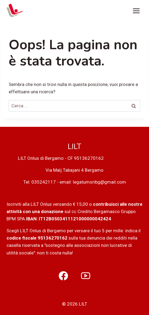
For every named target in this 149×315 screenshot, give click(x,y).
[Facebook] (63, 276)
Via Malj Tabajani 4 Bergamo (74, 170)
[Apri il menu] (136, 10)
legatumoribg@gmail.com (99, 182)
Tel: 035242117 (39, 182)
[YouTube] (85, 276)
